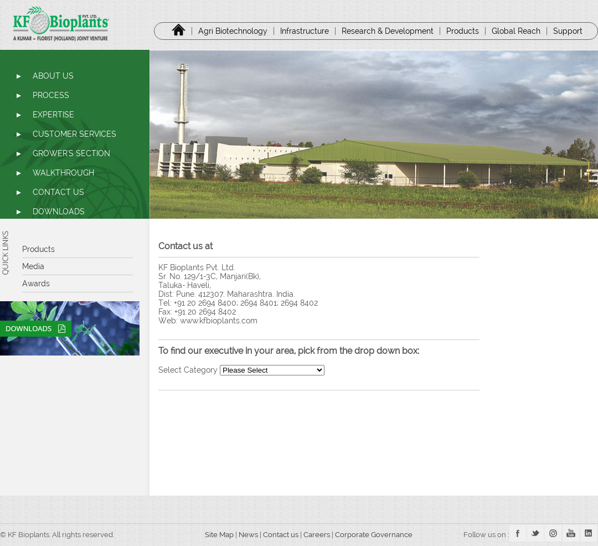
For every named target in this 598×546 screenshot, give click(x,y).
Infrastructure (304, 31)
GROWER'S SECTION (71, 153)
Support (567, 31)
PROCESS (51, 95)
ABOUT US (53, 75)
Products (462, 31)
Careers (317, 534)
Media (33, 266)
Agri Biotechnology (232, 31)
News (248, 534)
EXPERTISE (53, 114)
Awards (36, 283)
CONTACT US (58, 192)
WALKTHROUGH (63, 172)
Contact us (280, 534)
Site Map (216, 534)
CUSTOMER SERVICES (74, 134)
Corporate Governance (374, 534)
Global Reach (516, 31)
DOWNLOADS (59, 211)
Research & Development (388, 31)
